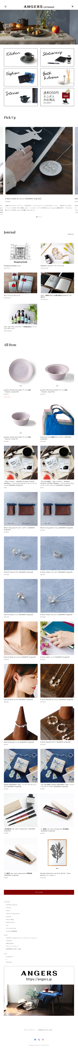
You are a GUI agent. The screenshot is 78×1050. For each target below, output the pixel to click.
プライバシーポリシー (12, 946)
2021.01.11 (7, 268)
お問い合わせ (10, 943)
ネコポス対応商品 (11, 931)
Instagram (9, 956)
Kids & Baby (10, 919)
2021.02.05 (44, 268)
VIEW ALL (71, 234)
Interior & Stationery (13, 913)
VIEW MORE (39, 892)
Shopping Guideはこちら (12, 265)
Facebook (9, 962)
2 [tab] (39, 216)
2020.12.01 (7, 297)
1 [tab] (36, 216)
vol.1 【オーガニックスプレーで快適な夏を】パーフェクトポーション (20, 327)
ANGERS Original (11, 905)
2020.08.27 (44, 299)
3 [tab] (41, 216)
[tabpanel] (39, 171)
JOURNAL (9, 940)
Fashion (8, 916)
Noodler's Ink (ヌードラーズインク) (52, 265)
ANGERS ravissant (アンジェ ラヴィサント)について (21, 938)
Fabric (8, 910)
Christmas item (11, 928)
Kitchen (8, 907)
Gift (7, 925)
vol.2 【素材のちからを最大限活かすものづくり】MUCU (56, 296)
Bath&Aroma (10, 922)
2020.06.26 (8, 331)
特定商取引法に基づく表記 (13, 949)
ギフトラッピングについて (12, 295)
